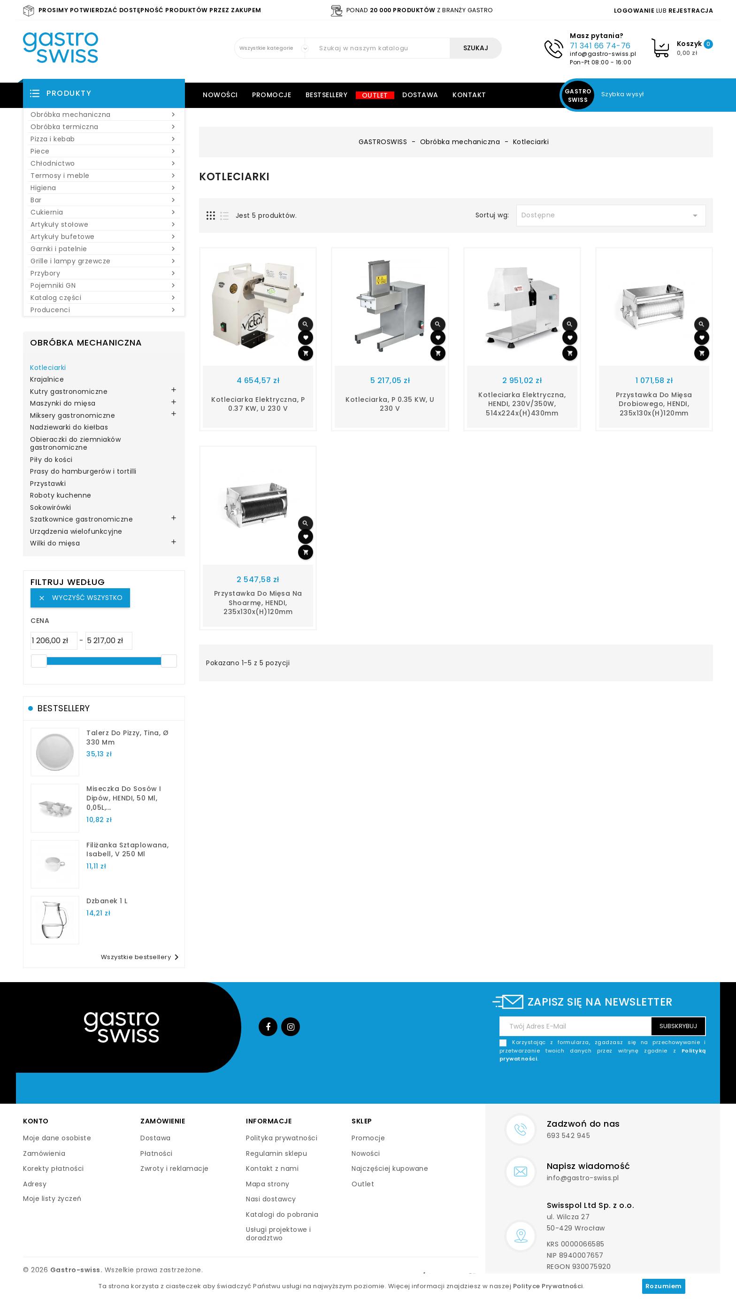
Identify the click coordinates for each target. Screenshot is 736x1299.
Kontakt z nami (272, 1168)
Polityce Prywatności (548, 1286)
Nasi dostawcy (271, 1199)
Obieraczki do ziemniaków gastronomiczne (75, 444)
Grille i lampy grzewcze (104, 261)
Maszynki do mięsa (63, 404)
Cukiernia (104, 212)
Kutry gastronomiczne (68, 392)
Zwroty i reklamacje (174, 1168)
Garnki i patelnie (104, 249)
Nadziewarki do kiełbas (69, 427)
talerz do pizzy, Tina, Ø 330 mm (127, 737)
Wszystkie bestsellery (142, 957)
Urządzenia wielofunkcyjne (76, 532)
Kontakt (469, 95)
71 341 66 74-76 (600, 45)
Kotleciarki (48, 368)
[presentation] (634, 1085)
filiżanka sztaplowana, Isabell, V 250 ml (127, 849)
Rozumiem (663, 1286)
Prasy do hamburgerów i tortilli (83, 472)
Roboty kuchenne (61, 496)
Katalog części (104, 297)
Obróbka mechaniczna (104, 114)
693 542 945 (568, 1135)
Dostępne (611, 215)
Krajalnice (47, 380)
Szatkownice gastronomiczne (81, 519)
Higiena (104, 187)
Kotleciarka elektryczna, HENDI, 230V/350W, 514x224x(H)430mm (522, 404)
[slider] (39, 661)
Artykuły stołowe (104, 224)
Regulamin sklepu (276, 1153)
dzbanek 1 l (107, 901)
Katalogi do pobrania (282, 1214)
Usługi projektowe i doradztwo (278, 1234)
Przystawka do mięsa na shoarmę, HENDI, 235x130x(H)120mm (258, 603)
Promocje (271, 95)
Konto (36, 1121)
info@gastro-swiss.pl (603, 54)
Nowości (220, 95)
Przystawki (48, 484)
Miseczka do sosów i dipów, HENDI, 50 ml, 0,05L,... (123, 798)
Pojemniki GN (104, 285)
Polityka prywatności (281, 1138)
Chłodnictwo (104, 163)
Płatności (156, 1153)
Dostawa (420, 95)
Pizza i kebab (104, 139)
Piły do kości (51, 460)
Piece (104, 151)
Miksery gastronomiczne (72, 416)
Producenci (104, 310)
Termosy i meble (104, 175)
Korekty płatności (53, 1168)
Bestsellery (327, 95)
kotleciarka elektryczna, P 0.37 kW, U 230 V (258, 404)
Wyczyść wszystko (80, 597)
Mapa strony (268, 1184)
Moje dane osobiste (57, 1138)
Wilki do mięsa (55, 543)
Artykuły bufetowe (104, 236)
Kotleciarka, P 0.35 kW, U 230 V (390, 404)
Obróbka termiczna (104, 126)
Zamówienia (44, 1153)
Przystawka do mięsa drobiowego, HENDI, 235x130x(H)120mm (654, 404)
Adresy (34, 1184)
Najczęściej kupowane (390, 1168)
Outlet (375, 95)
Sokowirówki (50, 508)
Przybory (104, 273)
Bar (104, 200)
